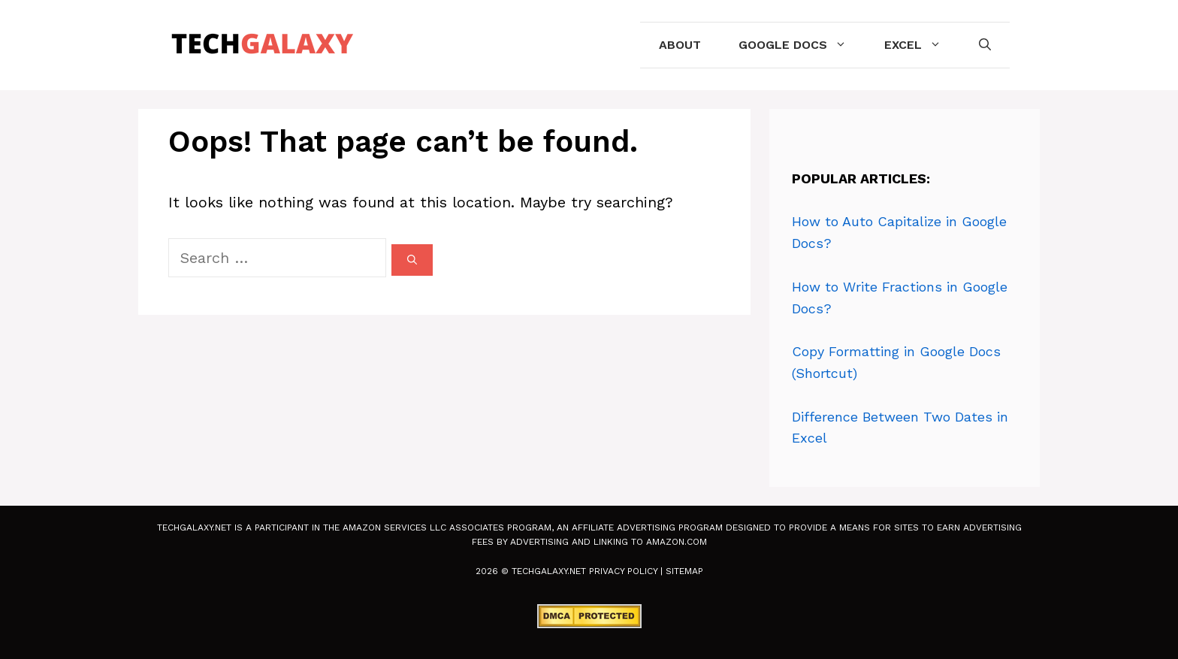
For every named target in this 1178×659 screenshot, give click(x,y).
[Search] (412, 260)
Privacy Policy (623, 571)
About (680, 45)
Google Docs (802, 45)
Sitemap (684, 571)
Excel (922, 45)
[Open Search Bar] (985, 45)
